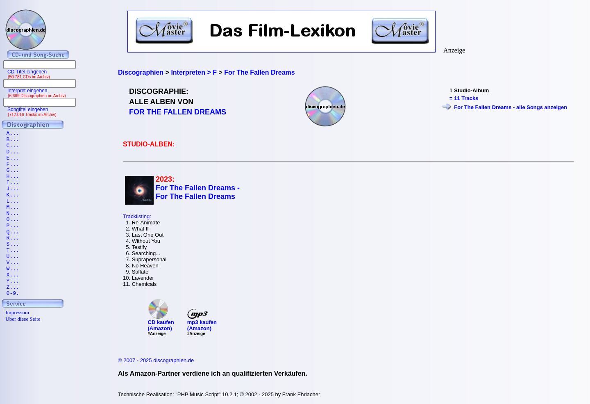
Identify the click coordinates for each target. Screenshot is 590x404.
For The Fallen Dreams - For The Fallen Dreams (198, 192)
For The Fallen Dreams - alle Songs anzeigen (510, 107)
